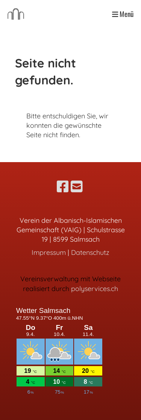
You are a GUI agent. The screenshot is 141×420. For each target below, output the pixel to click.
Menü (122, 14)
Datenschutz (90, 252)
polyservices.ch (94, 288)
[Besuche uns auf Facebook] (63, 186)
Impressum (49, 252)
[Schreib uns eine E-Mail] (77, 186)
